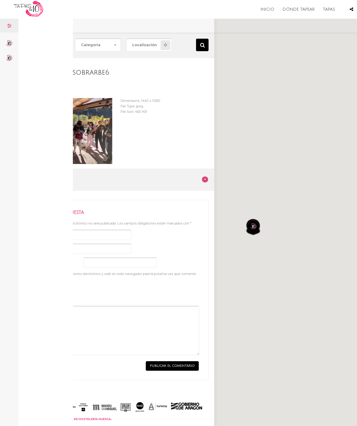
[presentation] (68, 289)
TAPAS (329, 9)
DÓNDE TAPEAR (299, 9)
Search (202, 45)
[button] (259, 189)
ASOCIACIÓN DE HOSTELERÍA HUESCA (82, 419)
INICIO (267, 9)
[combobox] (97, 45)
